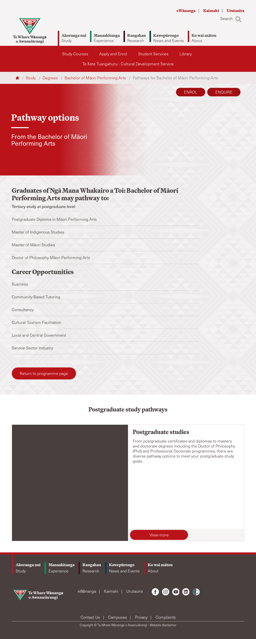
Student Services (153, 53)
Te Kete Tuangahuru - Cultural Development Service (128, 63)
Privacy (141, 617)
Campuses (118, 617)
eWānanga (186, 11)
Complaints (166, 617)
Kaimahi (211, 11)
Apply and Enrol (113, 53)
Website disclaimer (163, 625)
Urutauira (235, 11)
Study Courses (75, 53)
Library (186, 53)
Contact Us (90, 617)
